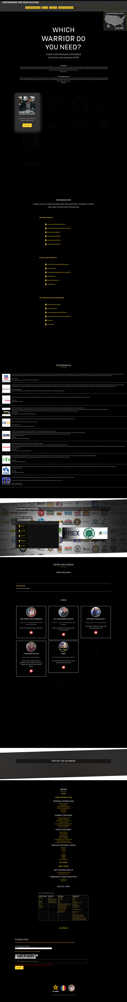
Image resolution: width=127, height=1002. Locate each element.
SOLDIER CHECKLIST (51, 276)
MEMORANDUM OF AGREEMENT (53, 232)
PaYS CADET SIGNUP (51, 284)
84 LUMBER (23, 530)
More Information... (64, 71)
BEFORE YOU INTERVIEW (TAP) (53, 280)
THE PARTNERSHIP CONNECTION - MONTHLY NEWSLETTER (59, 316)
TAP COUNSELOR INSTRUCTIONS (53, 304)
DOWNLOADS (49, 320)
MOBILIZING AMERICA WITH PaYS (54, 244)
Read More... (63, 82)
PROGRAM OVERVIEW (51, 268)
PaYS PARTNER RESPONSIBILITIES (54, 240)
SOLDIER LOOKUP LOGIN (52, 308)
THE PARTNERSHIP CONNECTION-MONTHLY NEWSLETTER (59, 228)
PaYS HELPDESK (50, 324)
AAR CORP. (23, 535)
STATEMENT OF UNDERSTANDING (54, 236)
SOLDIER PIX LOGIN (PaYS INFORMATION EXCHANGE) (58, 264)
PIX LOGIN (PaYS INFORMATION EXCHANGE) (56, 224)
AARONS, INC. (23, 540)
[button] (23, 588)
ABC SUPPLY (23, 545)
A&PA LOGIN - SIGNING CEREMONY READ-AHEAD (57, 312)
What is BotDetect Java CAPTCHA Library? (25, 958)
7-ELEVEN (23, 526)
